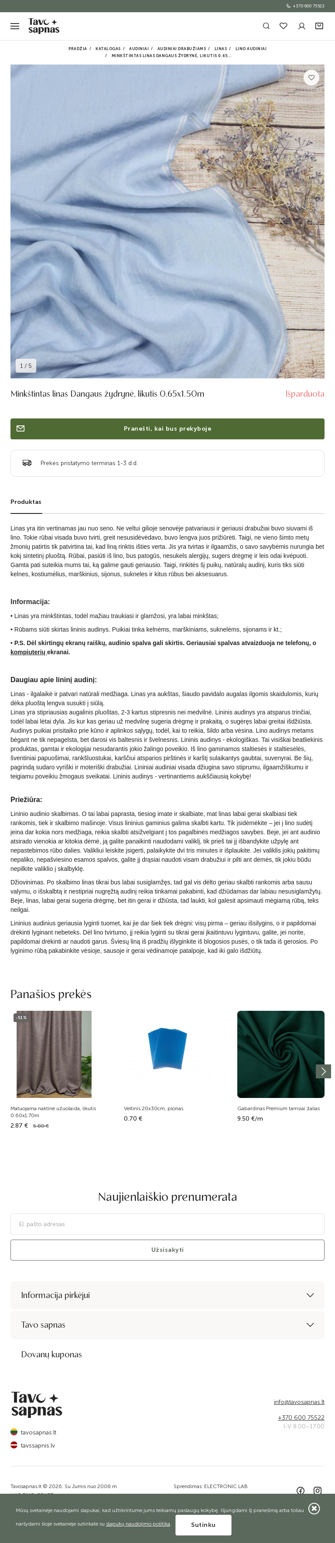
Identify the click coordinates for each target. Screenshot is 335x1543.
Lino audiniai (251, 49)
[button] (320, 26)
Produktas (25, 502)
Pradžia (77, 49)
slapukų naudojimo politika (138, 1524)
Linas (221, 49)
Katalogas (108, 49)
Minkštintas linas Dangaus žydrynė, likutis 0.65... (172, 56)
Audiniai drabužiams (181, 49)
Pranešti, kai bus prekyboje (113, 428)
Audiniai (139, 49)
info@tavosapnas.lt (299, 1402)
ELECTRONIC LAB (226, 1486)
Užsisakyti (167, 1250)
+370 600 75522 (305, 6)
